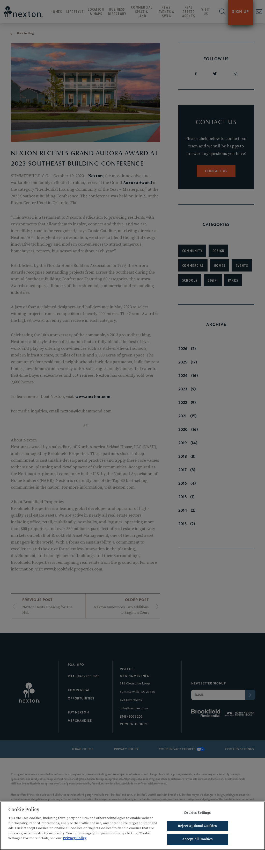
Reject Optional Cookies (197, 827)
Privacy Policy (74, 840)
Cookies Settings (197, 814)
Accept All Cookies (197, 841)
